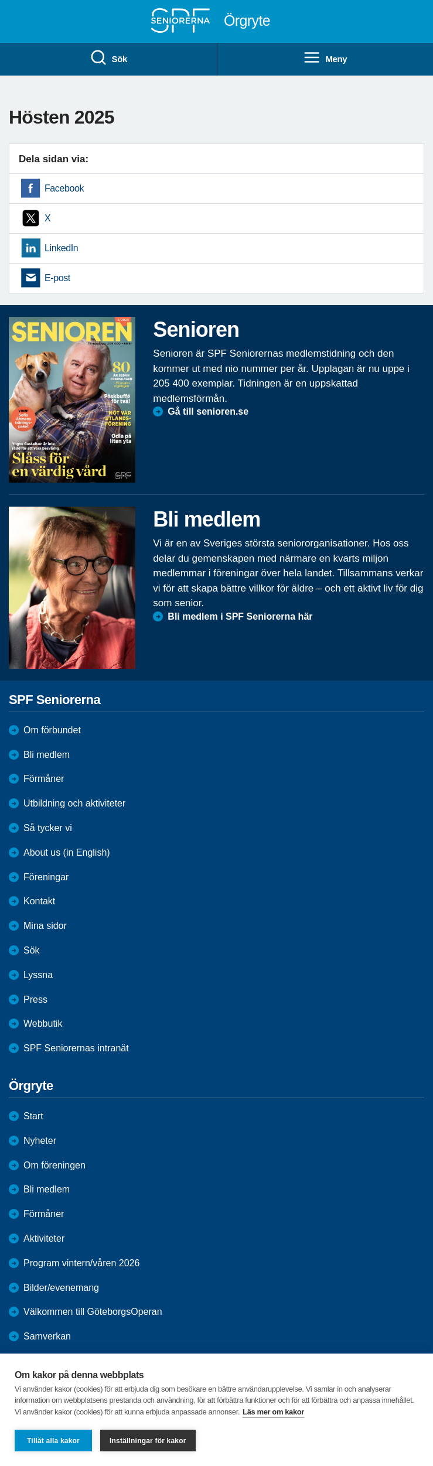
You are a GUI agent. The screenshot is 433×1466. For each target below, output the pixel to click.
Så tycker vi (47, 828)
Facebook (64, 188)
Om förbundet (52, 730)
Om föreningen (54, 1165)
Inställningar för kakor (148, 1441)
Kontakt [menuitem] (39, 901)
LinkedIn (61, 248)
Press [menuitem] (35, 999)
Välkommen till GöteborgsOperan (92, 1312)
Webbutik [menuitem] (42, 1023)
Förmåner (43, 779)
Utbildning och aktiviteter (74, 803)
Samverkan (47, 1336)
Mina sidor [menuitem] (45, 926)
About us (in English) (66, 852)
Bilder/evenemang (61, 1288)
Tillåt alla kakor (53, 1441)
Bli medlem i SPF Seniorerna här (240, 616)
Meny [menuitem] (325, 58)
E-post (57, 278)
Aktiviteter (43, 1238)
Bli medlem (46, 755)
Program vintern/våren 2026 (81, 1263)
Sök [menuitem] (108, 58)
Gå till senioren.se (208, 411)
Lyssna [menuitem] (38, 975)
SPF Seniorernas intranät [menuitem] (76, 1048)
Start (33, 1116)
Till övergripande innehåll (0, 0)
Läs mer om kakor (273, 1411)
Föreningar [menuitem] (46, 877)
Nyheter (39, 1141)
